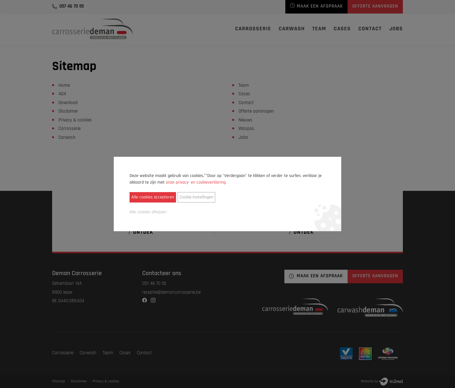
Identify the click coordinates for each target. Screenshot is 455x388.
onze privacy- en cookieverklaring (196, 182)
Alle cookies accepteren (152, 197)
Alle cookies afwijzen (148, 212)
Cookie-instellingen (196, 197)
